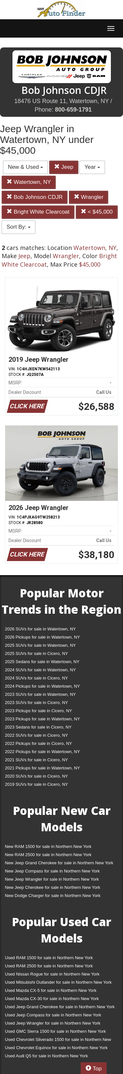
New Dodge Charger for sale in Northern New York (52, 895)
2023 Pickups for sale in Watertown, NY (42, 718)
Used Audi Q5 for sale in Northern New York (46, 1055)
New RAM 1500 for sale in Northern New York (48, 846)
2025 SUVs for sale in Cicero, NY (36, 653)
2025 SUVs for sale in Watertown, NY (40, 645)
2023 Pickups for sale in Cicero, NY (38, 710)
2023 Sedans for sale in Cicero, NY (38, 727)
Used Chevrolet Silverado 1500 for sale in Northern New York (58, 1041)
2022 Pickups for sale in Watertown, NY (42, 751)
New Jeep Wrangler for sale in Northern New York (52, 879)
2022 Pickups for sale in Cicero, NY (38, 743)
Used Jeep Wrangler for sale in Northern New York (52, 1023)
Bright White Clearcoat (38, 212)
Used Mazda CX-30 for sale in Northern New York (52, 998)
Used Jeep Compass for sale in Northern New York (53, 1014)
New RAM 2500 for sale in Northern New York (48, 854)
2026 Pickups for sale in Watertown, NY (42, 637)
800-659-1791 (73, 109)
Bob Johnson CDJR (35, 197)
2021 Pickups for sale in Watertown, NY (42, 768)
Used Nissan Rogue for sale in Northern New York (52, 974)
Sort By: (19, 227)
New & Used (25, 167)
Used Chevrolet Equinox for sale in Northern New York (56, 1047)
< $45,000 (97, 212)
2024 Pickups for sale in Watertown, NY (42, 686)
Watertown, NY (29, 182)
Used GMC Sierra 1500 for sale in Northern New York (55, 1031)
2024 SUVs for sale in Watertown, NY (40, 669)
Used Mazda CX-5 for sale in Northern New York (50, 990)
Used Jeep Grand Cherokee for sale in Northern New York (60, 1006)
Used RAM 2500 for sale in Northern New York (49, 965)
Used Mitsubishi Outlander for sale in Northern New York (58, 982)
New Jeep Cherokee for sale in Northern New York (52, 887)
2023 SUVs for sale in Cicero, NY (36, 702)
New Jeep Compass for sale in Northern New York (52, 871)
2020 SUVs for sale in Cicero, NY (36, 776)
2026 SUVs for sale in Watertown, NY (40, 628)
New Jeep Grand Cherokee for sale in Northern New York (59, 862)
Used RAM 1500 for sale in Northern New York (49, 957)
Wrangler (88, 197)
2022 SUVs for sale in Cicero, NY (36, 735)
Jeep (63, 167)
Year (92, 167)
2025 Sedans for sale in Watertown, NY (42, 661)
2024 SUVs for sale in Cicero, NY (36, 678)
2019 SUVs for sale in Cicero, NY (36, 784)
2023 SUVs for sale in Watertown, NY (40, 694)
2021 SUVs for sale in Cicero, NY (36, 759)
